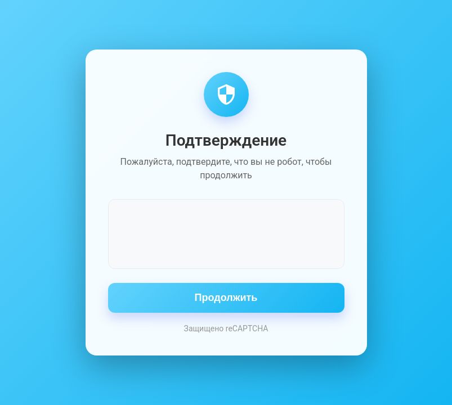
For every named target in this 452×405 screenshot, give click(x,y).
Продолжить (226, 297)
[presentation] (226, 233)
